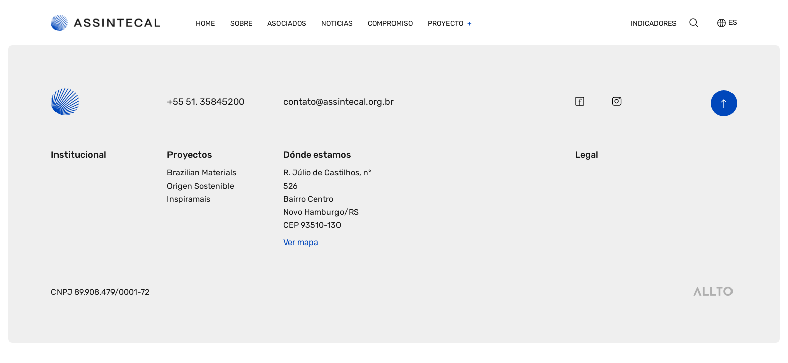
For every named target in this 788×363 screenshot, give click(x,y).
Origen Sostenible (200, 186)
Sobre (241, 23)
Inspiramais (188, 199)
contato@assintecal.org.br (338, 101)
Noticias (337, 23)
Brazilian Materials (201, 172)
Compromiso (390, 23)
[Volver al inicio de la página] (724, 103)
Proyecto (446, 23)
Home (205, 23)
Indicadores (654, 23)
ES (732, 23)
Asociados (286, 23)
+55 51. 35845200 (205, 101)
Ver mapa (300, 242)
